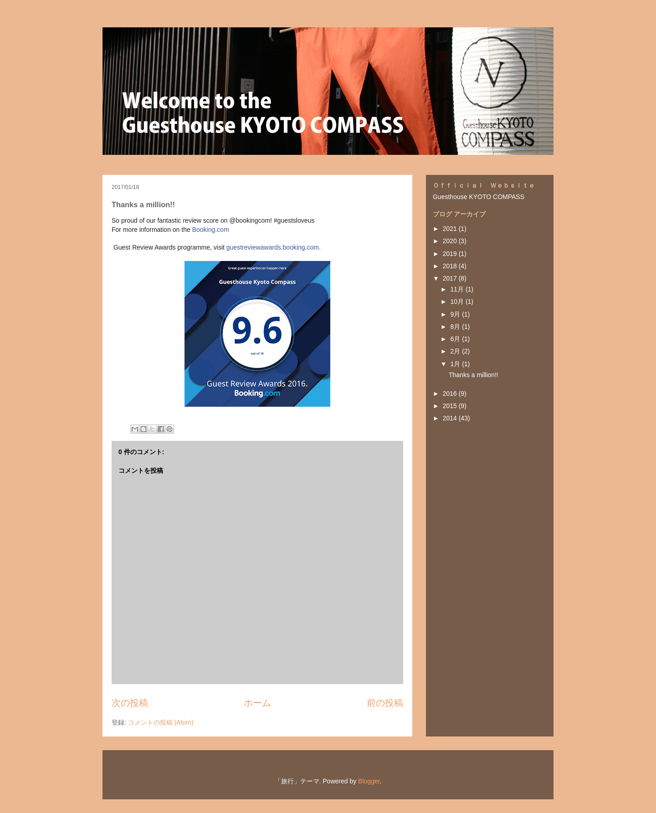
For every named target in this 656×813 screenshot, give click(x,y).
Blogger (368, 781)
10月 (457, 301)
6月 (456, 339)
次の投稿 (130, 703)
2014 (451, 418)
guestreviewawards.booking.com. (273, 247)
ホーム (257, 703)
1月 (456, 364)
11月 (457, 289)
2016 (451, 393)
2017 (451, 278)
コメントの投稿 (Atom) (161, 722)
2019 (451, 253)
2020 (451, 241)
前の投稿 (385, 703)
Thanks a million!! (473, 374)
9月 (456, 314)
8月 (456, 326)
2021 (451, 228)
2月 (456, 351)
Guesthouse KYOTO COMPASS (478, 196)
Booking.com (210, 229)
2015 (451, 405)
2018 (451, 266)
